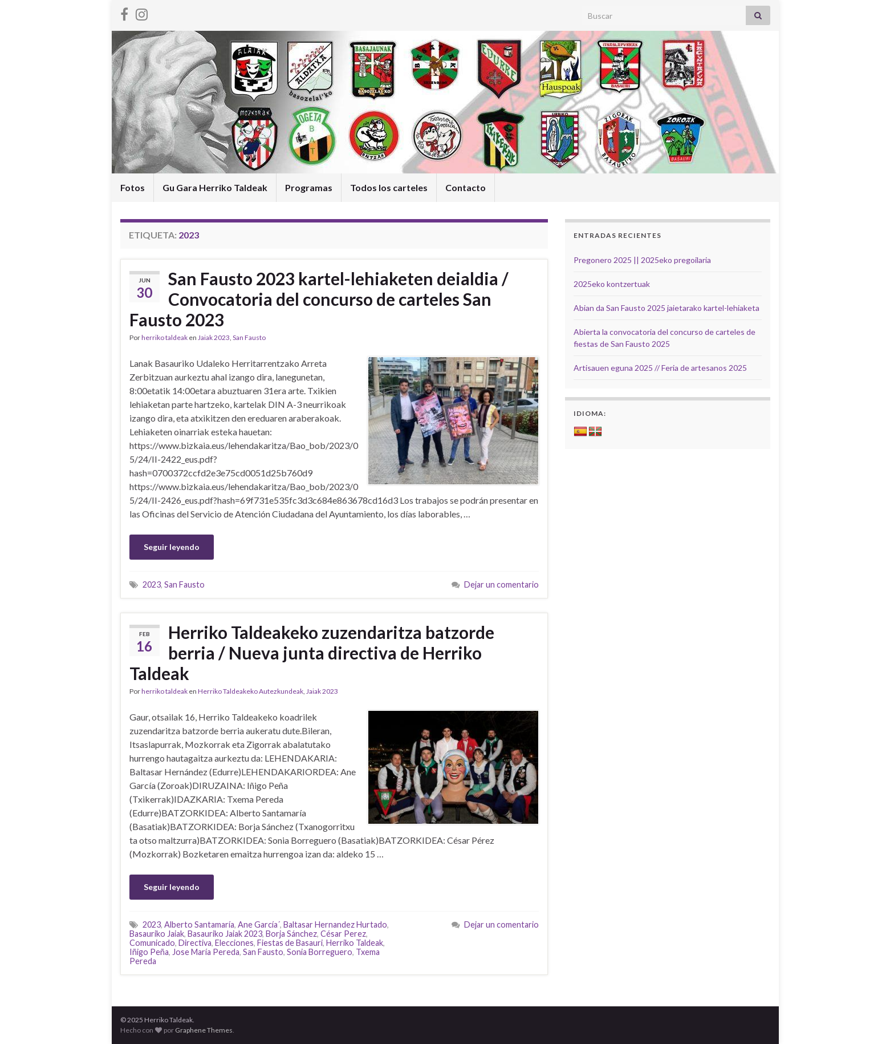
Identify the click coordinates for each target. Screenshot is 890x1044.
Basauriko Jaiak (156, 933)
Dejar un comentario (501, 584)
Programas (308, 187)
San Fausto (249, 337)
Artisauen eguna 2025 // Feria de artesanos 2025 (660, 368)
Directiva (195, 943)
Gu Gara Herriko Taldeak (214, 187)
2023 (152, 584)
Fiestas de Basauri (290, 943)
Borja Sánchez (291, 933)
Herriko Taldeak (354, 943)
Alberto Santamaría (199, 924)
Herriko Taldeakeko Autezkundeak (250, 691)
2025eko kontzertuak (612, 284)
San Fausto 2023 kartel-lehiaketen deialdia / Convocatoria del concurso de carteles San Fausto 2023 (319, 299)
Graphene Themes (204, 1030)
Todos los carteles (389, 187)
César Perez (343, 933)
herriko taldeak (164, 337)
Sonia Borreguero (319, 952)
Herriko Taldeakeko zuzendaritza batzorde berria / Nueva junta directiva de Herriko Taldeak (311, 652)
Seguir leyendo (172, 547)
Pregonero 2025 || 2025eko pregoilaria (642, 260)
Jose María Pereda (205, 952)
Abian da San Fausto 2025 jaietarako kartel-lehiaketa (666, 308)
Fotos (132, 187)
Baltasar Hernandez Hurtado (335, 924)
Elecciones (234, 943)
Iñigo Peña (149, 952)
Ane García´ (259, 924)
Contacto (465, 187)
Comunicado (152, 943)
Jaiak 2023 (214, 337)
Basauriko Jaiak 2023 (225, 933)
